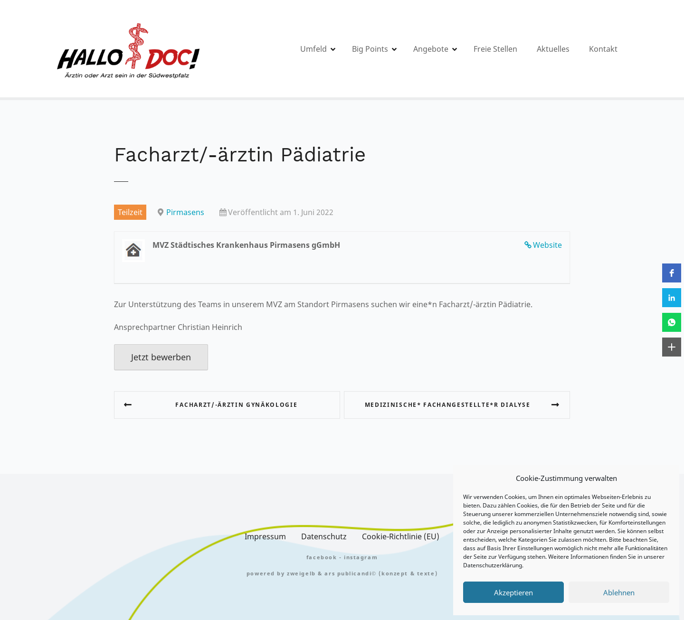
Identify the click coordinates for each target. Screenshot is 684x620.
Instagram (361, 557)
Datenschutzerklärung (492, 565)
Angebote (430, 49)
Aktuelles (553, 49)
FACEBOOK (321, 557)
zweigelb (301, 573)
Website (547, 245)
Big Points (370, 49)
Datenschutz (324, 536)
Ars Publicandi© (350, 573)
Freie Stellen (495, 49)
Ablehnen (619, 592)
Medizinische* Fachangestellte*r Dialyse (448, 405)
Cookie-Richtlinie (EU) (400, 536)
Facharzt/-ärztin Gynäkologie (236, 405)
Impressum (265, 536)
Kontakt (603, 49)
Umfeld (313, 49)
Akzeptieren (513, 592)
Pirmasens (185, 212)
